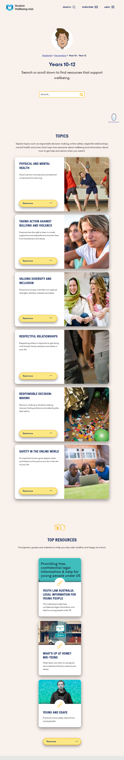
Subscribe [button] (30, 738)
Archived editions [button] (30, 749)
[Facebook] (51, 734)
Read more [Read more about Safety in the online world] (28, 491)
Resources (51, 682)
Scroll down (113, 118)
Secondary (60, 55)
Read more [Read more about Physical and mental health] (28, 203)
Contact (99, 714)
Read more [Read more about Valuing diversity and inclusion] (28, 318)
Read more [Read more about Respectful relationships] (28, 376)
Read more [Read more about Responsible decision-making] (28, 433)
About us (85, 714)
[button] (69, 7)
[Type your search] (62, 94)
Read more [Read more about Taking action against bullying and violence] (28, 261)
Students (47, 55)
